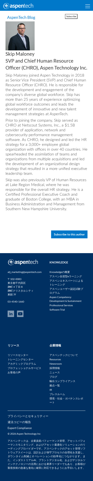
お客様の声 (14, 372)
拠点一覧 (54, 385)
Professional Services (61, 305)
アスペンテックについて (63, 354)
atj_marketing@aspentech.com (25, 271)
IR (50, 389)
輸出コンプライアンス (62, 381)
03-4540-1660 (16, 301)
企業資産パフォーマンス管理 (48, 440)
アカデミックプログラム (22, 363)
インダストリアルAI (24, 460)
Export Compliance (20, 428)
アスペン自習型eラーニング (65, 276)
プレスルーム (57, 394)
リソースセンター (18, 354)
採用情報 (54, 367)
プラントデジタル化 (50, 460)
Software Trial (57, 309)
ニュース (54, 372)
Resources (55, 359)
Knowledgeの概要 (59, 271)
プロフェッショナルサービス (24, 367)
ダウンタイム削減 (18, 456)
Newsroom (55, 363)
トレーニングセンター (20, 359)
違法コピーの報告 (19, 422)
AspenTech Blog (25, 17)
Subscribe (71, 16)
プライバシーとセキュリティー (28, 416)
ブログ (53, 376)
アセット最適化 (53, 444)
